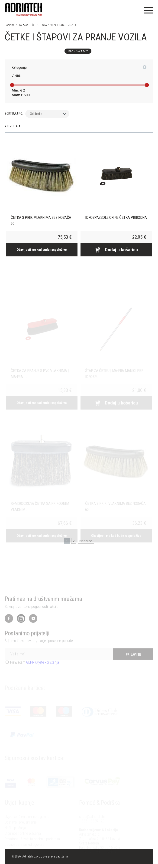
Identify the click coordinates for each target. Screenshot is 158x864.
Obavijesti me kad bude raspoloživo (42, 250)
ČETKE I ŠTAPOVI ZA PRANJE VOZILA (54, 25)
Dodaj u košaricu (116, 249)
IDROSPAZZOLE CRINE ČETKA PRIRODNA (116, 217)
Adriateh (24, 8)
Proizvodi (23, 25)
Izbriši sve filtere (78, 51)
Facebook (9, 626)
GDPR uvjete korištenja (42, 670)
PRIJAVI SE (133, 662)
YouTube (33, 626)
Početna (10, 25)
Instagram (21, 626)
